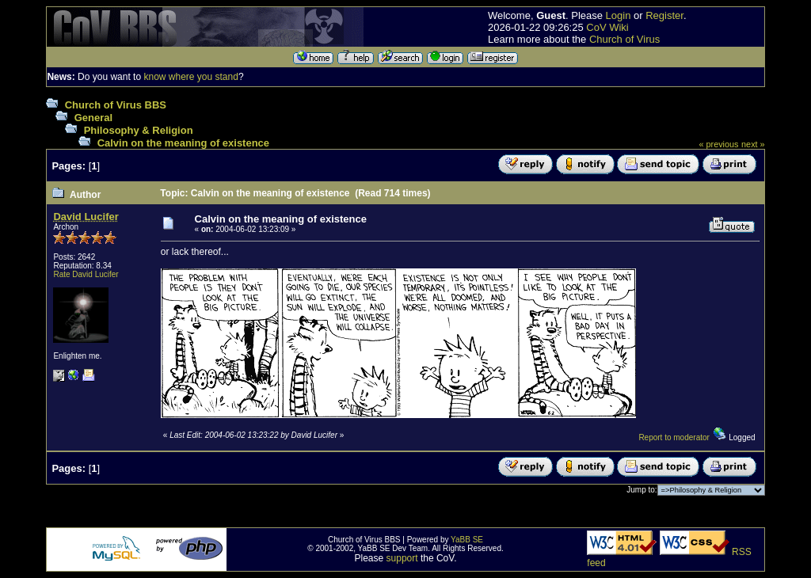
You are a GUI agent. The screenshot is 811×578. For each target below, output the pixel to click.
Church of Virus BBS (115, 105)
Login (618, 15)
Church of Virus (624, 39)
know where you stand (190, 76)
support (402, 558)
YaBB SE (467, 539)
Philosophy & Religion (138, 130)
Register (664, 15)
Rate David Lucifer (85, 274)
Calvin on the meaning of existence (183, 143)
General (93, 118)
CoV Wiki (607, 27)
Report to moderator (674, 437)
